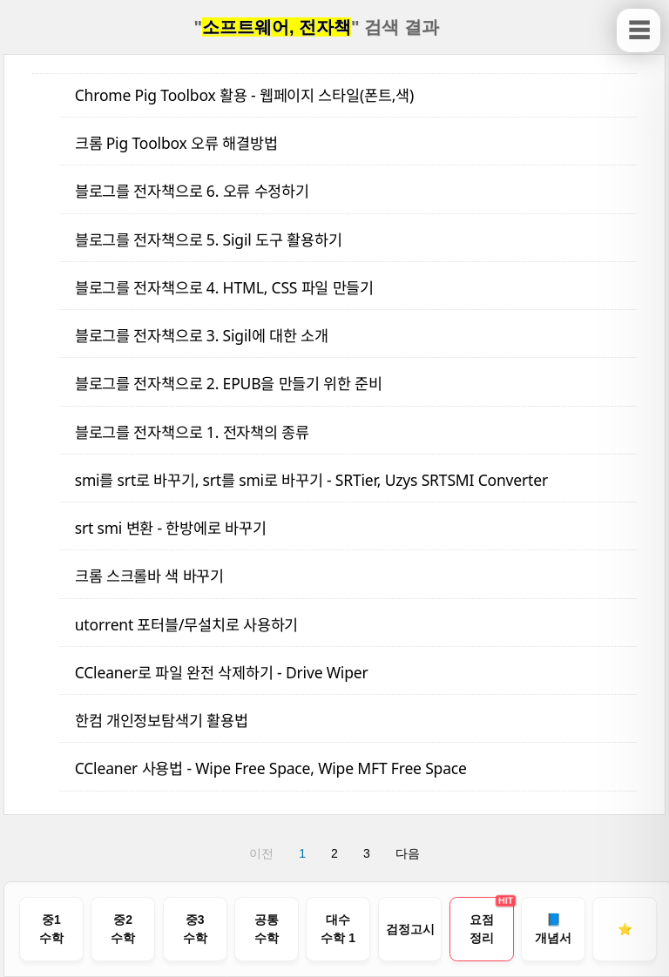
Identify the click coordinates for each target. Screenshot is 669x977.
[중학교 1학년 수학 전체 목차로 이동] (51, 929)
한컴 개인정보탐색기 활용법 (161, 720)
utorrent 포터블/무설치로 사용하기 (187, 624)
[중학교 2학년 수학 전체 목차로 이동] (123, 929)
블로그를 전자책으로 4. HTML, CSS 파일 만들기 (224, 287)
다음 (407, 853)
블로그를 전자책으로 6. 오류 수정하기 (192, 190)
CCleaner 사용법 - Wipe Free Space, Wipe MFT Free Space (271, 768)
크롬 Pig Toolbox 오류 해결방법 (176, 142)
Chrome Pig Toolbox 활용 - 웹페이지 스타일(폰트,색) (244, 94)
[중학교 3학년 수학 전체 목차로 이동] (195, 929)
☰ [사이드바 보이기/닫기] (639, 30)
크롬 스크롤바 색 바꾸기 (149, 575)
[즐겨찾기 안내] (624, 929)
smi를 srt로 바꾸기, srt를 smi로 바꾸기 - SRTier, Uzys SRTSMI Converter (311, 479)
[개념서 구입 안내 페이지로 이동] (553, 929)
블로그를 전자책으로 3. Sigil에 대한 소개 (201, 335)
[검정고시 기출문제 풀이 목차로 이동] (410, 929)
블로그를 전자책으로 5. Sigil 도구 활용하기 (208, 239)
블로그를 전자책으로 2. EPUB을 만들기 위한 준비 (228, 383)
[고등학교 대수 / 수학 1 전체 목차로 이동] (338, 929)
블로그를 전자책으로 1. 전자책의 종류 (192, 431)
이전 (261, 853)
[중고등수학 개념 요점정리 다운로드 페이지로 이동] (481, 929)
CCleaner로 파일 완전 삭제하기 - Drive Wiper (221, 672)
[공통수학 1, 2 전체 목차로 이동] (266, 929)
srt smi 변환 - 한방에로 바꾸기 (171, 527)
